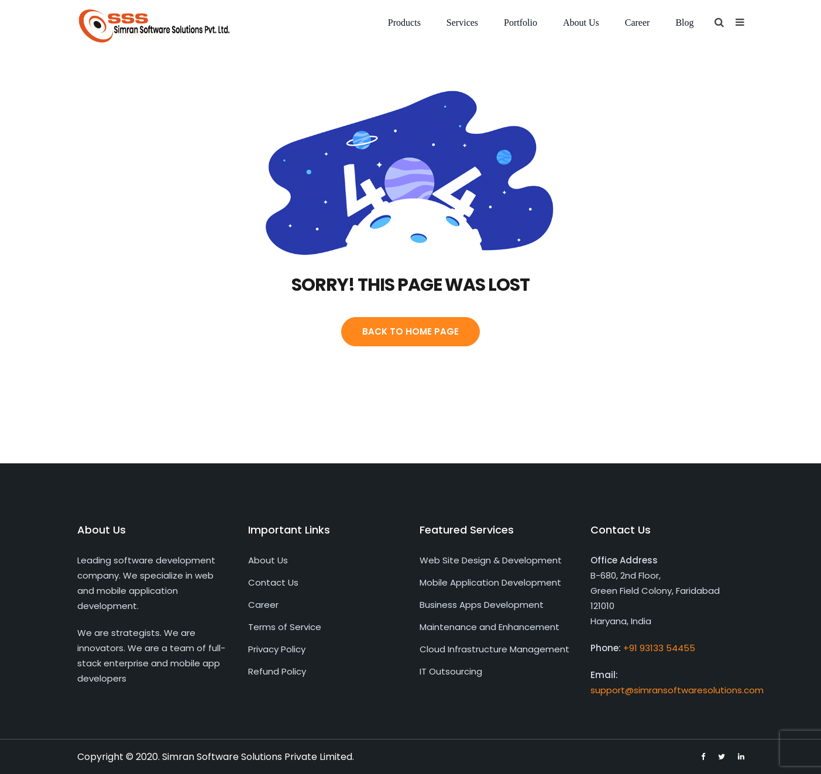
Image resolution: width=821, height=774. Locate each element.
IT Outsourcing (451, 671)
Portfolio (520, 22)
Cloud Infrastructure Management (494, 649)
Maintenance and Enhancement (489, 627)
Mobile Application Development (490, 582)
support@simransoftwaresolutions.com (677, 690)
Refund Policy (277, 671)
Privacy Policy (276, 649)
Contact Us (273, 582)
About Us (581, 22)
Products (404, 22)
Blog (684, 22)
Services (462, 22)
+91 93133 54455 (659, 648)
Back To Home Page (410, 331)
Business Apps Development (482, 604)
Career (637, 22)
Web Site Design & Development (491, 560)
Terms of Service (284, 627)
